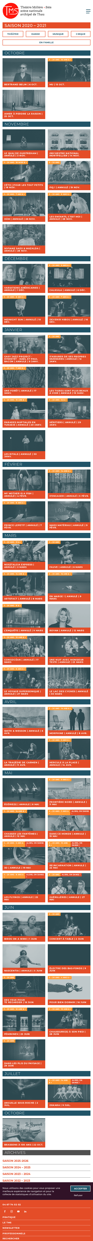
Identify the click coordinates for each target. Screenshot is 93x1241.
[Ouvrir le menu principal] (88, 11)
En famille (46, 42)
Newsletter (11, 1228)
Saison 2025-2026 (15, 1160)
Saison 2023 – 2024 (16, 1174)
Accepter (80, 1188)
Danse (35, 34)
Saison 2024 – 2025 (17, 1167)
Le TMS (7, 1222)
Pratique (9, 1217)
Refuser (78, 1195)
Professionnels (14, 1233)
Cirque (80, 34)
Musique (58, 34)
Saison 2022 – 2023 (16, 1180)
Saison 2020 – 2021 (25, 25)
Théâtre (13, 34)
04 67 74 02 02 (12, 1204)
